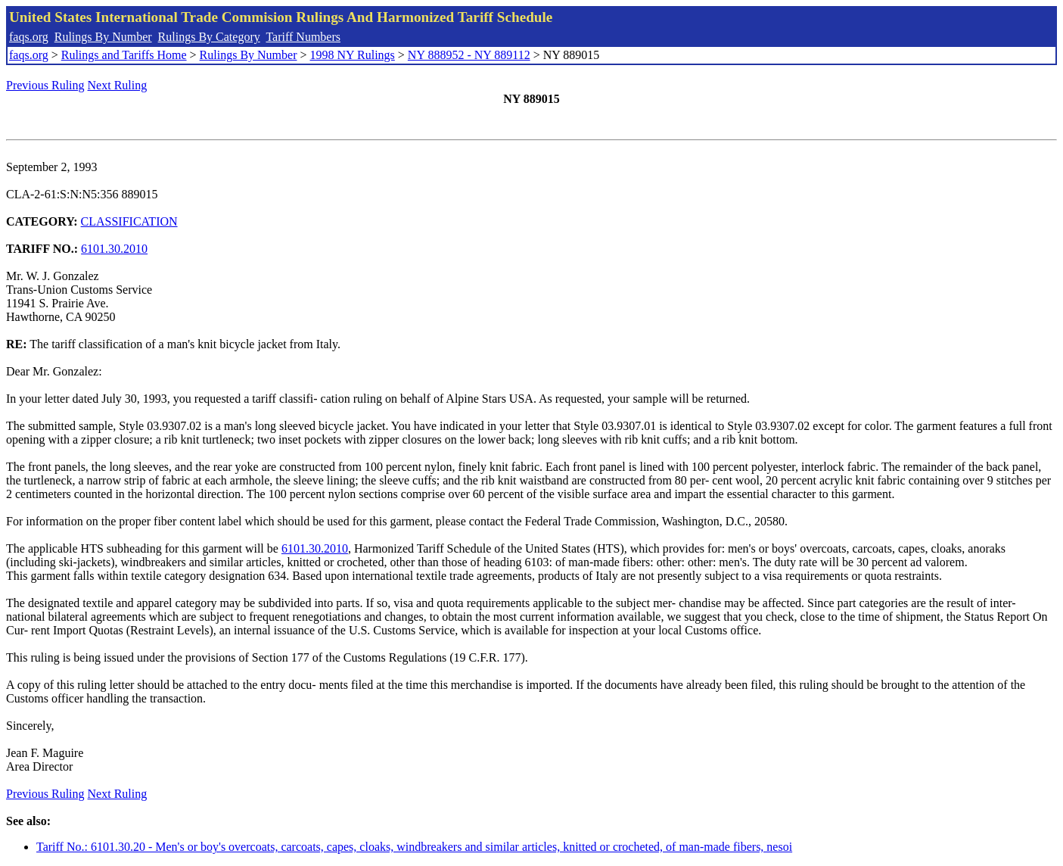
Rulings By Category (209, 36)
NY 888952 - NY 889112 (469, 54)
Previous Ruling (45, 85)
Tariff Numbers (303, 36)
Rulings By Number (103, 36)
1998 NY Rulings (352, 54)
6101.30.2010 (114, 248)
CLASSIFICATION (129, 221)
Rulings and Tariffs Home (124, 54)
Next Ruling (118, 85)
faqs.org (28, 36)
